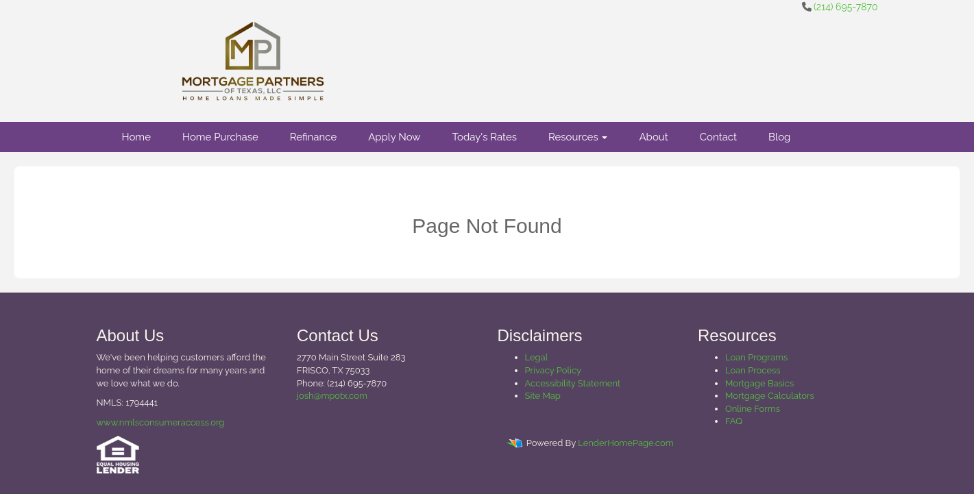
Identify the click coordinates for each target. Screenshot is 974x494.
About (653, 137)
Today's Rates (484, 137)
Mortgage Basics (759, 383)
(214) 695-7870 (845, 6)
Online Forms (752, 409)
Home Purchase (220, 137)
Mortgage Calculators (769, 396)
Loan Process (753, 370)
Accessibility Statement (573, 383)
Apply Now (394, 137)
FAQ (733, 421)
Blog (779, 137)
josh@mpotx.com (332, 396)
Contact (718, 137)
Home (136, 137)
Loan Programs (756, 357)
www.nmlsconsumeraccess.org (161, 422)
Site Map (543, 396)
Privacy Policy (553, 370)
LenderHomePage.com (625, 444)
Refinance (313, 137)
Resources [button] (578, 137)
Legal (536, 357)
